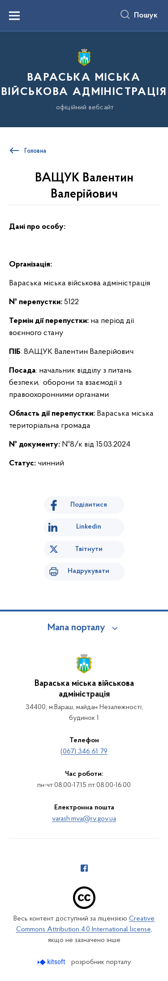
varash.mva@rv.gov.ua (84, 818)
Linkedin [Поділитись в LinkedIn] (88, 526)
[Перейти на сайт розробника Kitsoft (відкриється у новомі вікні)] (52, 962)
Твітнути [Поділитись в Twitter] (89, 549)
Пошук (146, 16)
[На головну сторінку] (84, 78)
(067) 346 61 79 (84, 751)
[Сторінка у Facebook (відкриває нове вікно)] (84, 868)
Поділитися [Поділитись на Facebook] (88, 504)
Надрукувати (88, 571)
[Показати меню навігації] (14, 15)
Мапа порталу (76, 628)
